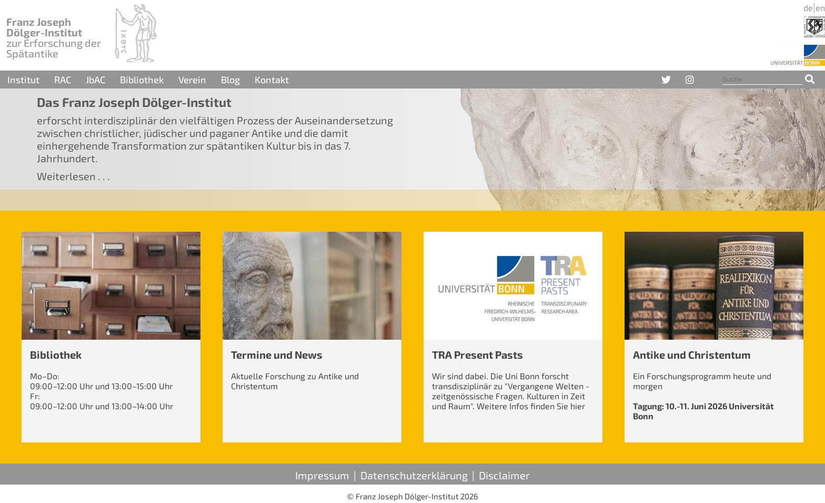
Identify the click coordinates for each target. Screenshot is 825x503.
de (808, 8)
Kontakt (272, 79)
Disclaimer (504, 475)
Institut (23, 79)
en (820, 8)
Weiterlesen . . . (73, 176)
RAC (62, 79)
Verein (192, 79)
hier (577, 406)
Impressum (322, 475)
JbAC (95, 79)
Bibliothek (142, 79)
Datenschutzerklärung (414, 475)
